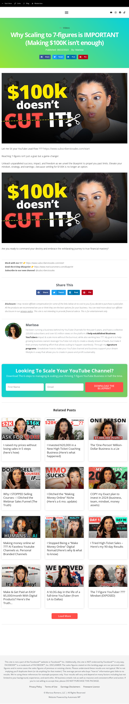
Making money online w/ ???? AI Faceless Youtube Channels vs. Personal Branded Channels (19, 547)
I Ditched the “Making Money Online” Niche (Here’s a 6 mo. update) (62, 496)
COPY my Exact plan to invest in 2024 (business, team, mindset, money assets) (106, 498)
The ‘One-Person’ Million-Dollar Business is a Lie (106, 446)
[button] (67, 12)
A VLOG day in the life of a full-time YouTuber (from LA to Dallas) (63, 594)
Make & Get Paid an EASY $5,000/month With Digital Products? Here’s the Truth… (20, 596)
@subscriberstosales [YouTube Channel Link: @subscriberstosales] (45, 270)
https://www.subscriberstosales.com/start (65, 148)
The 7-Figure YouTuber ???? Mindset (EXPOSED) (107, 593)
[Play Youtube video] (64, 207)
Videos (66, 27)
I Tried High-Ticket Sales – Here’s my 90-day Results (106, 544)
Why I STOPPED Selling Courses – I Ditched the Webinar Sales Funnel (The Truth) (20, 498)
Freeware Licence (93, 686)
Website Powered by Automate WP (64, 696)
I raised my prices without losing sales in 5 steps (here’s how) (19, 448)
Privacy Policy (34, 686)
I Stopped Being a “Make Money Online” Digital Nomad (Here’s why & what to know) (64, 547)
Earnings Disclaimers (71, 686)
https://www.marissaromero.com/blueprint (53, 266)
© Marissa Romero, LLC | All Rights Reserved (64, 692)
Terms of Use (50, 686)
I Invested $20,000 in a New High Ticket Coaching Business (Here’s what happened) (63, 449)
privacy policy (27, 310)
